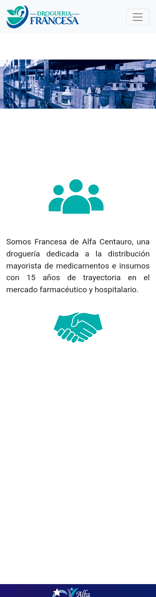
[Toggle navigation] (137, 17)
